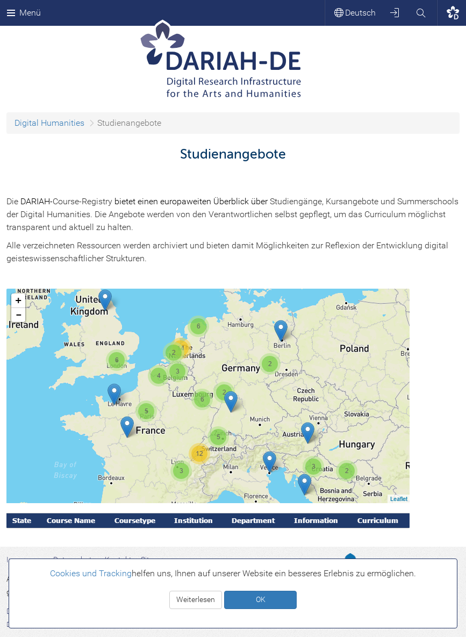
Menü (23, 13)
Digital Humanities (49, 123)
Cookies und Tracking (91, 573)
